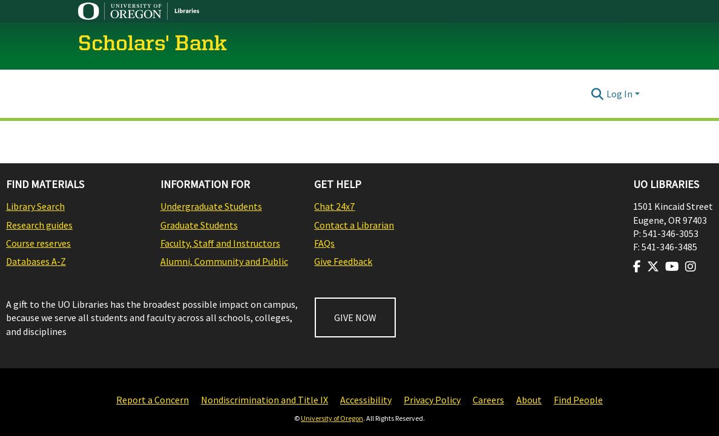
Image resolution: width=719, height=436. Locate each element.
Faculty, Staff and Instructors (220, 243)
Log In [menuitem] (619, 94)
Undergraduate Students (211, 206)
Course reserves (38, 243)
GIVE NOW (355, 317)
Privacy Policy (432, 400)
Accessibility (366, 400)
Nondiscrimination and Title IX (264, 400)
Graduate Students (199, 225)
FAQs (324, 243)
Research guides (39, 225)
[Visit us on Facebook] (637, 266)
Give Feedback (343, 261)
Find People (578, 400)
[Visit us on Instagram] (690, 266)
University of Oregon (332, 418)
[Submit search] (597, 93)
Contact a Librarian (354, 225)
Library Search (35, 206)
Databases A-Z (36, 261)
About (529, 400)
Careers (488, 400)
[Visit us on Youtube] (672, 266)
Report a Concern (152, 400)
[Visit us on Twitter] (653, 266)
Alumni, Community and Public (224, 261)
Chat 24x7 (334, 206)
